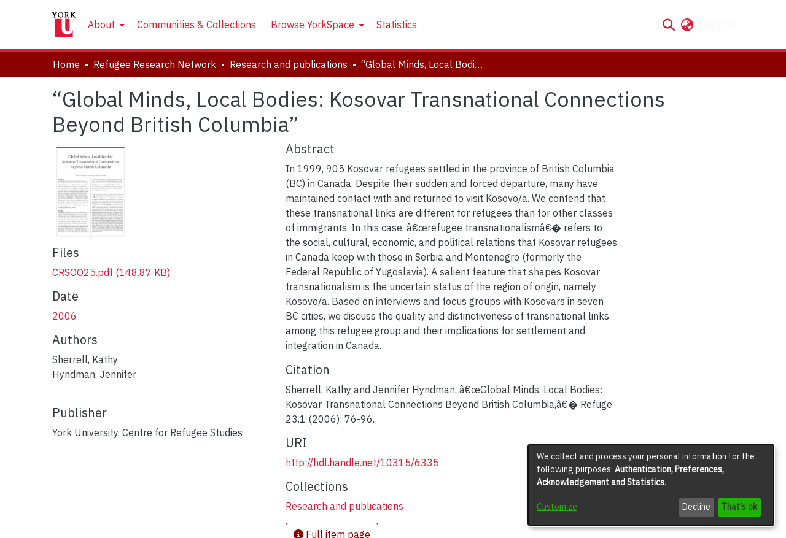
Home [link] (66, 64)
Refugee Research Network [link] (154, 64)
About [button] (101, 24)
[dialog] (651, 485)
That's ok (739, 506)
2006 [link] (64, 316)
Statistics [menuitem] (396, 24)
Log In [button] (713, 24)
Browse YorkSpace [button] (312, 24)
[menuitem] (105, 24)
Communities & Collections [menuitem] (196, 24)
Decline (696, 506)
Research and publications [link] (289, 64)
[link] (111, 272)
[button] (668, 24)
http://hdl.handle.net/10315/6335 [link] (362, 462)
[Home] (64, 24)
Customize (557, 506)
